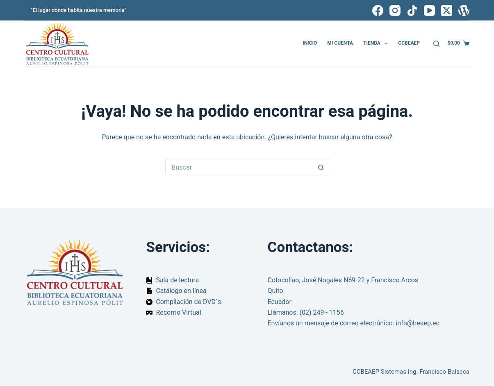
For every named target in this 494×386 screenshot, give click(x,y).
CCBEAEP (409, 43)
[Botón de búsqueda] (321, 167)
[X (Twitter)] (446, 10)
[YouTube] (429, 10)
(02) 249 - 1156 (322, 312)
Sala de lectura (177, 280)
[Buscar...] (239, 167)
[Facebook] (377, 10)
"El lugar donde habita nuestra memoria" (78, 10)
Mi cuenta (340, 43)
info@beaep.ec (417, 323)
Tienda (377, 43)
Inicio (310, 43)
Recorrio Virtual (178, 312)
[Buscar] (436, 44)
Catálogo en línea (181, 291)
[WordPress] (463, 10)
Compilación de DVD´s (188, 302)
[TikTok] (412, 10)
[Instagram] (395, 10)
